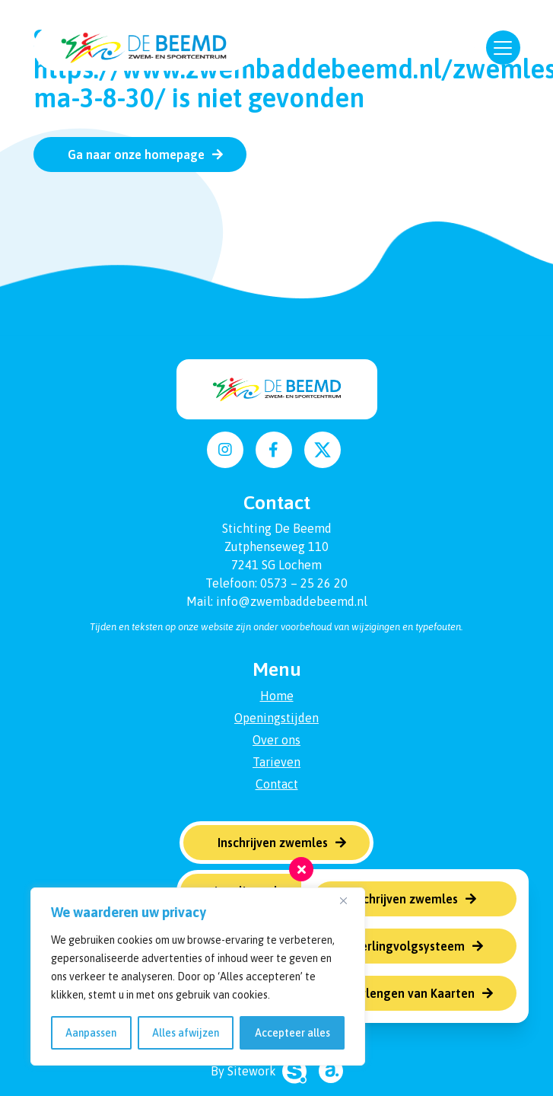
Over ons (276, 740)
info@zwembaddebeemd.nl (291, 601)
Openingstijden (276, 718)
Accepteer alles (292, 1033)
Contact (277, 784)
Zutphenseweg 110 (276, 546)
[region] (197, 976)
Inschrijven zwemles (403, 899)
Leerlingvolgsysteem (406, 946)
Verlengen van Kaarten (411, 993)
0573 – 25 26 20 (304, 583)
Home (277, 696)
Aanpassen (90, 1033)
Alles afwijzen (185, 1033)
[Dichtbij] (349, 900)
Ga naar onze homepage (136, 154)
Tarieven (276, 762)
